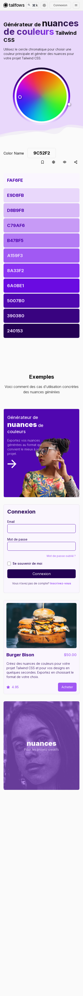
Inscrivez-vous (60, 583)
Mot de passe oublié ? (61, 556)
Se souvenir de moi (27, 563)
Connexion (60, 5)
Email (11, 521)
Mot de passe (17, 539)
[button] (41, 96)
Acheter (67, 687)
